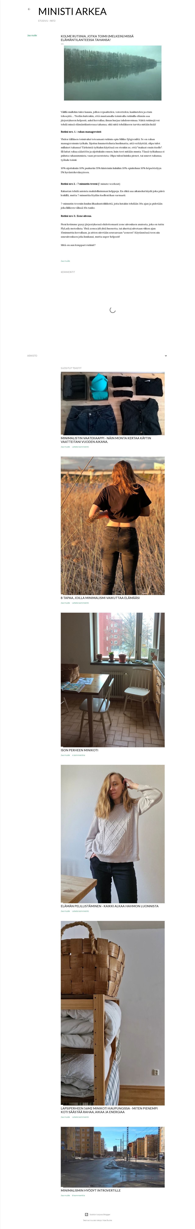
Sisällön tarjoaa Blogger (97, 1214)
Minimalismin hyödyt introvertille (91, 1190)
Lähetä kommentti (80, 447)
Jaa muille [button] (32, 35)
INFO (52, 20)
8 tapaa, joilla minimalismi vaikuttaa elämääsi (100, 598)
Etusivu (43, 20)
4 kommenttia (78, 755)
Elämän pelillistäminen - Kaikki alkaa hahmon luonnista (110, 906)
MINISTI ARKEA (72, 11)
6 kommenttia (78, 1195)
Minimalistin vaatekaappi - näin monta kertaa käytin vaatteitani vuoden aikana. (106, 439)
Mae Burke (107, 1220)
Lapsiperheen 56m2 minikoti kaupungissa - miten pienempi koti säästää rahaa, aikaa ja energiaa (109, 1110)
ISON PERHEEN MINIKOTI (79, 750)
